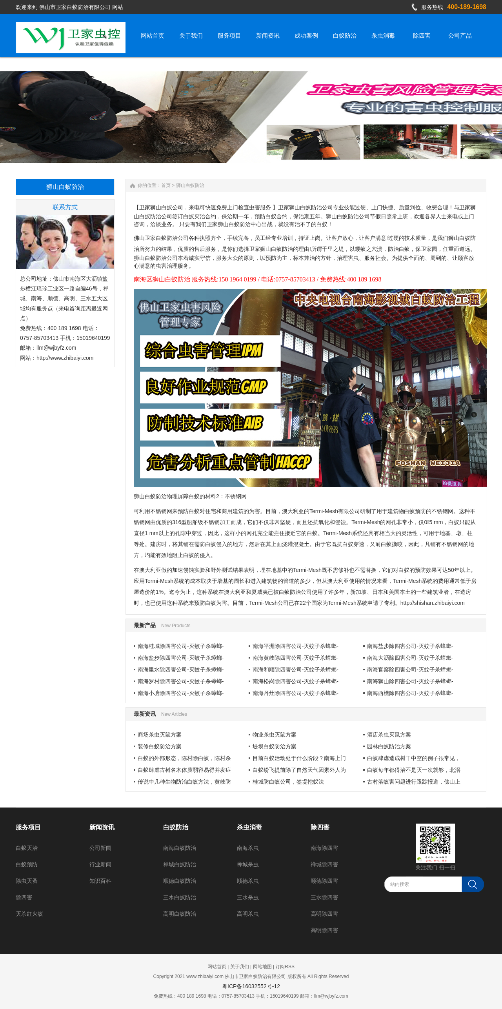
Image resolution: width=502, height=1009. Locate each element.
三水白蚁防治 (179, 897)
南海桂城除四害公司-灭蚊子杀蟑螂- (181, 646)
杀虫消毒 (249, 827)
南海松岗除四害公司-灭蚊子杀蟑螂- (295, 681)
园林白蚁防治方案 (389, 746)
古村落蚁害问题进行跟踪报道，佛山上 (413, 782)
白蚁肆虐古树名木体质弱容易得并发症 (184, 770)
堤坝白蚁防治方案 (274, 746)
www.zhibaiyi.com (205, 976)
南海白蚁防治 (179, 848)
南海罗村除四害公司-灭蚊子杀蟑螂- (181, 681)
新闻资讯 (102, 827)
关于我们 (239, 966)
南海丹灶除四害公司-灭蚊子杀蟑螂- (295, 693)
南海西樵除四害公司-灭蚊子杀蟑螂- (410, 693)
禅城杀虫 (248, 864)
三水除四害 (324, 897)
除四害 (24, 897)
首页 (166, 185)
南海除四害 (324, 848)
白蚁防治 (175, 827)
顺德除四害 (324, 881)
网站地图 (262, 966)
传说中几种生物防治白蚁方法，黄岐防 (184, 782)
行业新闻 (100, 864)
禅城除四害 (324, 864)
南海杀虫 (248, 848)
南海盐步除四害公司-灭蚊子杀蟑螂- (410, 646)
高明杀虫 (248, 914)
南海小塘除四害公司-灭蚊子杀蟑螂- (181, 693)
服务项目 (28, 827)
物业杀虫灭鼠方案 (274, 734)
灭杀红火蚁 (29, 914)
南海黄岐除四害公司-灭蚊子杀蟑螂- (295, 658)
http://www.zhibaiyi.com (65, 358)
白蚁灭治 (27, 848)
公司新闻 (100, 848)
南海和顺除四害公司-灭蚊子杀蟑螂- (295, 669)
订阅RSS (285, 966)
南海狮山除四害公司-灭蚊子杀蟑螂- (410, 681)
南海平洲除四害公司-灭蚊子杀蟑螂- (295, 646)
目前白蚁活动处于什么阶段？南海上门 (299, 758)
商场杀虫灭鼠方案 (160, 734)
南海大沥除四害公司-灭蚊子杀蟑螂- (410, 658)
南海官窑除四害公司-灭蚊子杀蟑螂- (410, 669)
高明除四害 (324, 914)
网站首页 (216, 966)
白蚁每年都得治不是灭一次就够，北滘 (413, 770)
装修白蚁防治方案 (160, 746)
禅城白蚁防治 (179, 864)
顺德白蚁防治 (179, 881)
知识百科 (100, 881)
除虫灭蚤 (27, 881)
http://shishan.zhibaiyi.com (432, 603)
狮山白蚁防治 (190, 185)
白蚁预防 (27, 864)
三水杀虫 (248, 897)
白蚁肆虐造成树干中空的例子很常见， (413, 758)
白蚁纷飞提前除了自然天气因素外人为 (299, 770)
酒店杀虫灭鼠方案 (389, 734)
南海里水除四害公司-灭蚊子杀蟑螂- (181, 669)
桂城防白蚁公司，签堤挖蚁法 (288, 782)
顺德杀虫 (248, 881)
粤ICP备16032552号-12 (251, 986)
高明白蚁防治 (179, 914)
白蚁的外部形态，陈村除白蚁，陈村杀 (184, 758)
